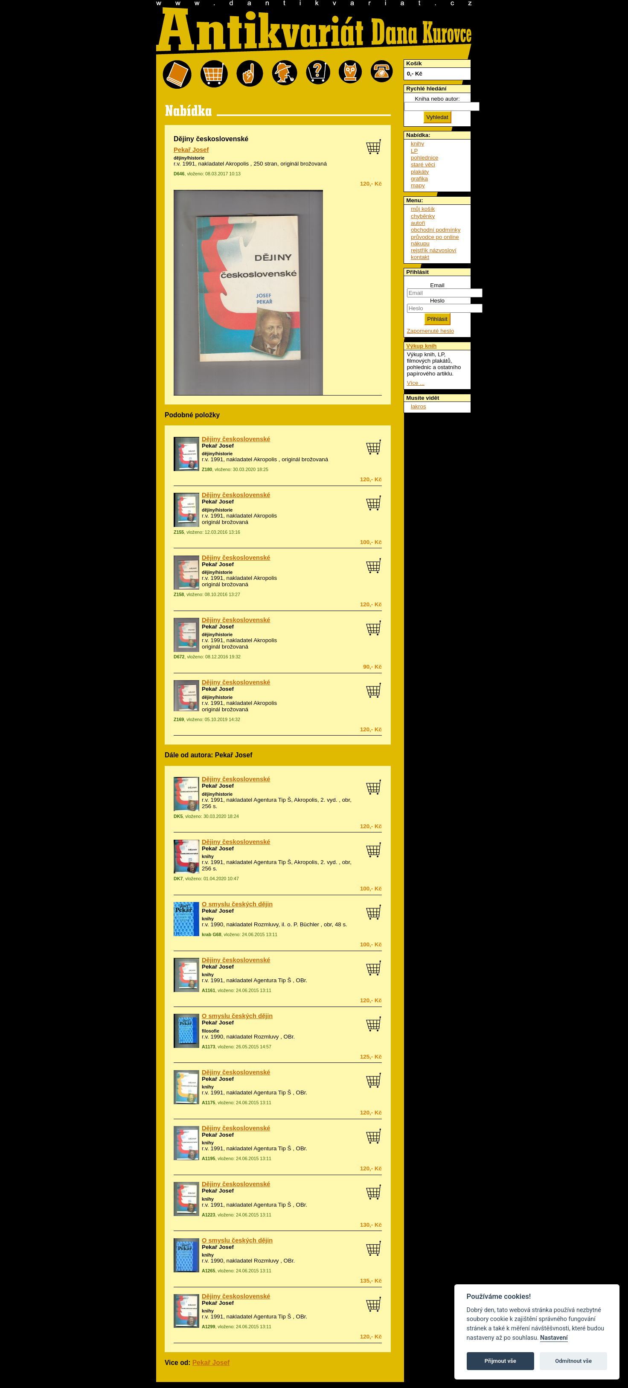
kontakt (420, 257)
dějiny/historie (189, 157)
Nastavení (554, 1337)
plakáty (420, 172)
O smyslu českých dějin (237, 904)
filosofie (210, 1030)
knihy (208, 856)
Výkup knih (421, 346)
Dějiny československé (236, 439)
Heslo (437, 300)
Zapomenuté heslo (430, 331)
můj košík (423, 209)
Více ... (415, 383)
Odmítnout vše (573, 1361)
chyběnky (423, 216)
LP (414, 151)
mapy (418, 185)
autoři (418, 223)
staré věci (423, 164)
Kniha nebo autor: (437, 99)
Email (437, 285)
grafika (419, 178)
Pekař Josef (191, 149)
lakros (418, 406)
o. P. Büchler (303, 924)
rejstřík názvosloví (433, 250)
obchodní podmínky (435, 230)
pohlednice (424, 157)
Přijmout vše (500, 1361)
